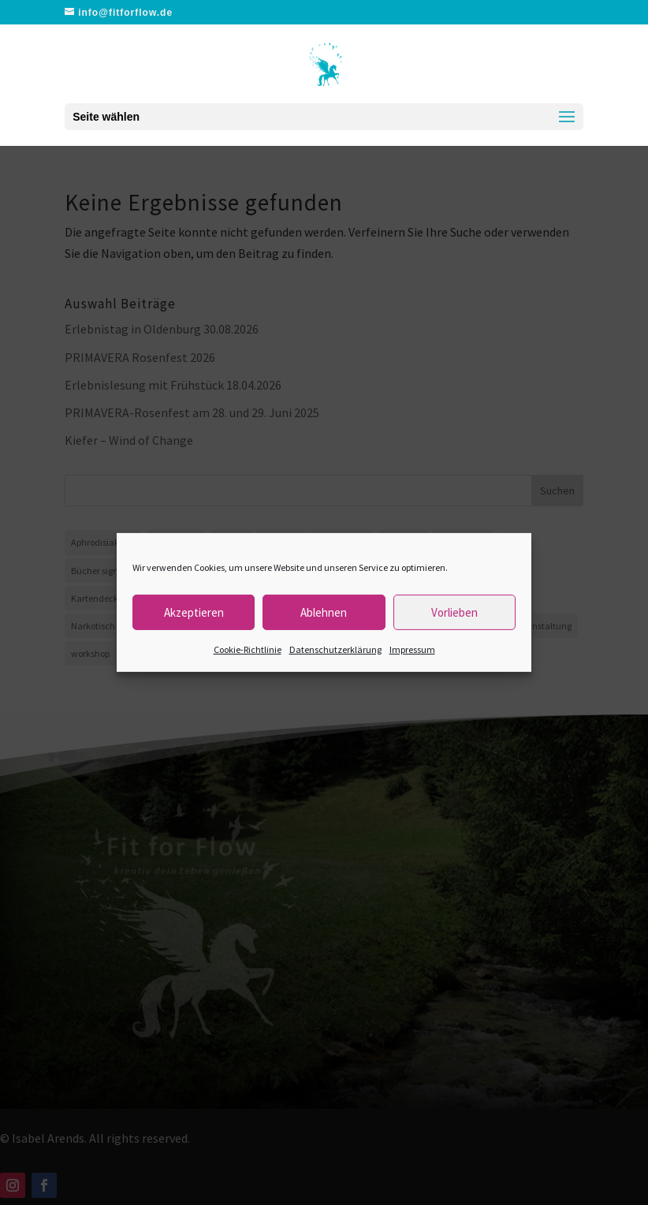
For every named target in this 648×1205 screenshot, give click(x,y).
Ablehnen (323, 611)
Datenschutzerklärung (335, 649)
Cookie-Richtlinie (247, 649)
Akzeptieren (194, 611)
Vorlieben (454, 611)
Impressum (412, 649)
